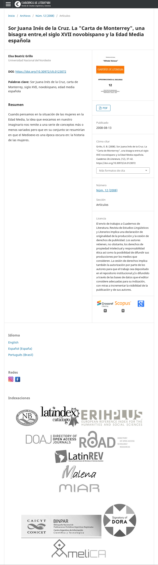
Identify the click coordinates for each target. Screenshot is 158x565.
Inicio (11, 16)
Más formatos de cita (112, 170)
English (13, 342)
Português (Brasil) (20, 355)
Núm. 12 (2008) (45, 16)
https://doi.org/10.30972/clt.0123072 (40, 71)
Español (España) (20, 349)
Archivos (25, 16)
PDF (105, 108)
